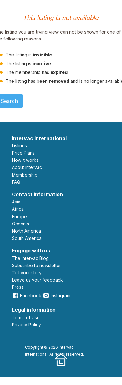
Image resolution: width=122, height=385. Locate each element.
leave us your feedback (37, 279)
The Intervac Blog (30, 258)
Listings (19, 145)
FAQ (16, 182)
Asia (16, 201)
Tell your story (27, 272)
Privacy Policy (26, 324)
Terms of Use (26, 317)
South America (27, 238)
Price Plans (23, 153)
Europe (19, 216)
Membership (25, 174)
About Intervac (27, 167)
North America (26, 231)
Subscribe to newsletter (36, 265)
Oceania (20, 223)
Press (17, 287)
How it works (25, 160)
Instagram (56, 295)
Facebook (26, 295)
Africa (18, 209)
